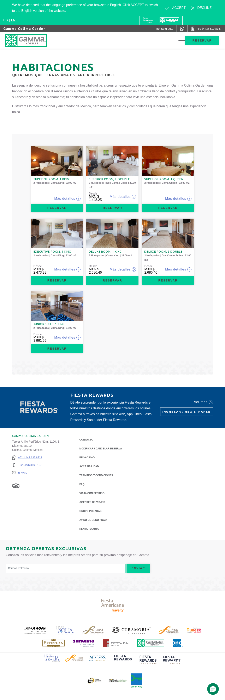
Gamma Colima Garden (24, 29)
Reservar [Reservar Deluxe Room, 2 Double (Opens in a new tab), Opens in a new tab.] (168, 280)
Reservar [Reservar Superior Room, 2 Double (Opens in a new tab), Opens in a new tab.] (112, 207)
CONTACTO (86, 439)
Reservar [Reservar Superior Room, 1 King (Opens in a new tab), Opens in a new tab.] (57, 207)
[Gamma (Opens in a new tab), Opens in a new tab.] (148, 20)
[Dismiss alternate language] (201, 8)
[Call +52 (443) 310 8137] (206, 28)
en (13, 20)
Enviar (138, 568)
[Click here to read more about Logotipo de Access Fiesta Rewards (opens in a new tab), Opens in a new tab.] (97, 658)
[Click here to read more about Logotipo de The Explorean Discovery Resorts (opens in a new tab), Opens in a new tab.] (53, 643)
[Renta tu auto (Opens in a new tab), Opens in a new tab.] (165, 28)
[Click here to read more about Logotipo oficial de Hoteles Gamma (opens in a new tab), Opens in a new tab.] (151, 643)
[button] (213, 689)
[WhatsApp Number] (182, 28)
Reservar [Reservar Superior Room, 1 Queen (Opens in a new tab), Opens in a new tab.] (168, 207)
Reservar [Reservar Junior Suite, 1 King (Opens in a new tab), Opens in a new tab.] (57, 348)
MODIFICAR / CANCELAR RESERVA (100, 448)
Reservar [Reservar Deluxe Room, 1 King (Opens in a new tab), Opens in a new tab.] (112, 280)
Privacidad (87, 457)
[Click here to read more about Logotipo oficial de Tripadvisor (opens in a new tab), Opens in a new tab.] (118, 680)
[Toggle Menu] (181, 40)
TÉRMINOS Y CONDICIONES (96, 475)
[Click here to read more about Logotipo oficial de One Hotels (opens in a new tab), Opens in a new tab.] (178, 643)
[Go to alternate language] (175, 8)
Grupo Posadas (90, 511)
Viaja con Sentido (92, 493)
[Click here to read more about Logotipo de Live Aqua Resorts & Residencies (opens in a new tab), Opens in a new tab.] (65, 630)
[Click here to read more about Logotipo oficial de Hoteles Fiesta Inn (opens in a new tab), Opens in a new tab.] (116, 643)
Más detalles (67, 199)
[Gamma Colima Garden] (34, 40)
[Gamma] (169, 20)
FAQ (82, 484)
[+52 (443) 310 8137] (27, 465)
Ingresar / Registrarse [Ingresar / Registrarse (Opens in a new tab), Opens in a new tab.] (186, 411)
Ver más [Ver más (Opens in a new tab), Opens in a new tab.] (203, 402)
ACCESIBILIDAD (89, 466)
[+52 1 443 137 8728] (27, 457)
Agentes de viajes (92, 502)
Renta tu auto (89, 528)
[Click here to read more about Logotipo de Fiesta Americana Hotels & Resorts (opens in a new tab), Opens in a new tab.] (169, 630)
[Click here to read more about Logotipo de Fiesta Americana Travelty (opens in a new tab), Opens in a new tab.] (112, 605)
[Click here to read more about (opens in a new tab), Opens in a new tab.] (35, 630)
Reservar (202, 40)
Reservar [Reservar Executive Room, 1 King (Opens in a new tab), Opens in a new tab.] (57, 280)
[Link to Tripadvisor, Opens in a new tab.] (15, 486)
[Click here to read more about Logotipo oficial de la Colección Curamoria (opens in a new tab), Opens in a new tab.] (131, 630)
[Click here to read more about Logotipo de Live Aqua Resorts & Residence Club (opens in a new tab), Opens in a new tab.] (52, 658)
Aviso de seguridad (93, 520)
